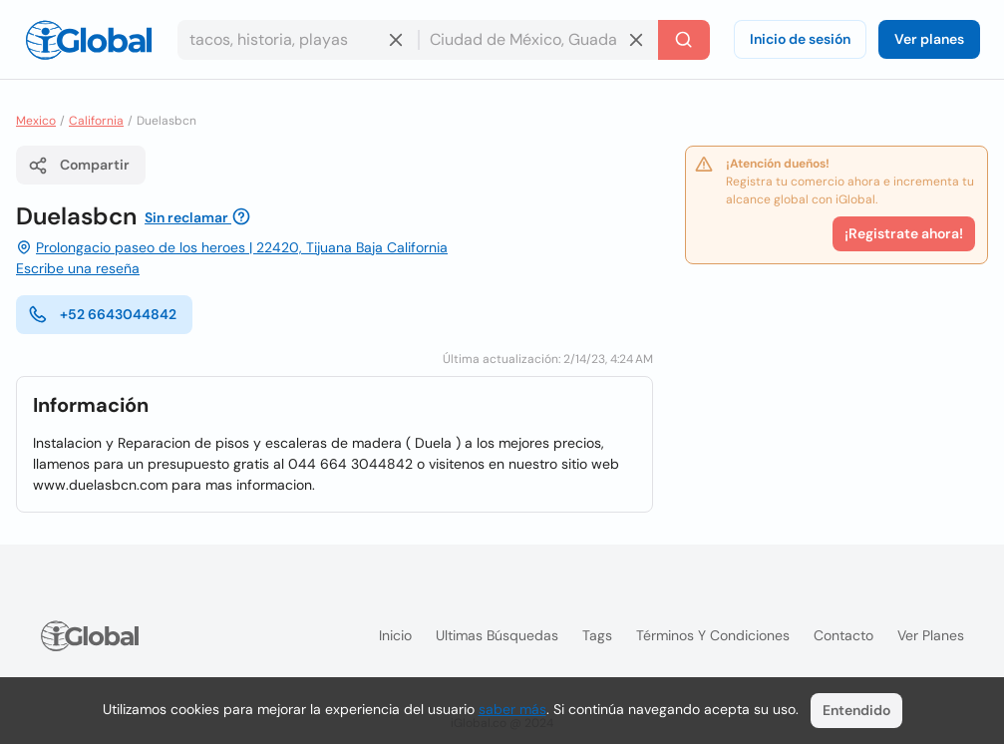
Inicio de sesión (800, 39)
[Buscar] (684, 40)
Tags (597, 635)
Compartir (79, 166)
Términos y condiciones (713, 635)
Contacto (843, 635)
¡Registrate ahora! (903, 233)
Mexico (36, 121)
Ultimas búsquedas (497, 635)
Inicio (395, 635)
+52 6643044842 (102, 314)
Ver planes (929, 39)
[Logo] (89, 40)
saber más (512, 709)
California (96, 121)
